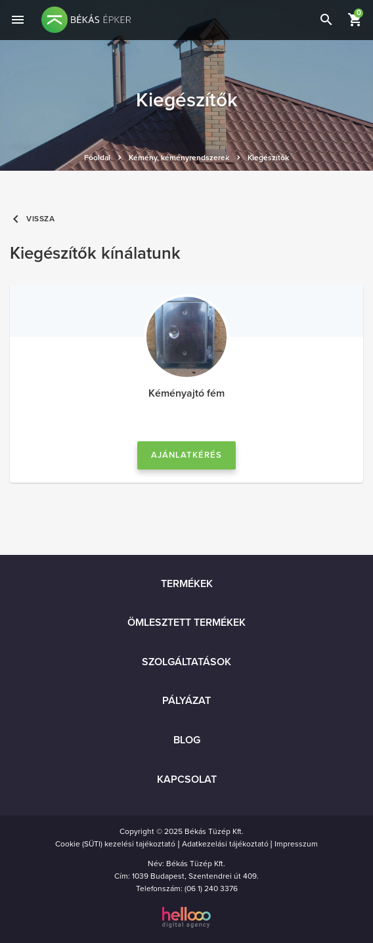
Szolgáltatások (186, 662)
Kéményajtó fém (186, 393)
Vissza (32, 219)
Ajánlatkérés (186, 455)
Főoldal (97, 157)
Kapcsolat (187, 779)
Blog (186, 740)
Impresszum (296, 843)
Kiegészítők (268, 157)
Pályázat (186, 700)
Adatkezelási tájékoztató (225, 843)
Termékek (187, 583)
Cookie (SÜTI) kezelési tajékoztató (115, 843)
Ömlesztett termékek (186, 622)
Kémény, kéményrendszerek (179, 157)
